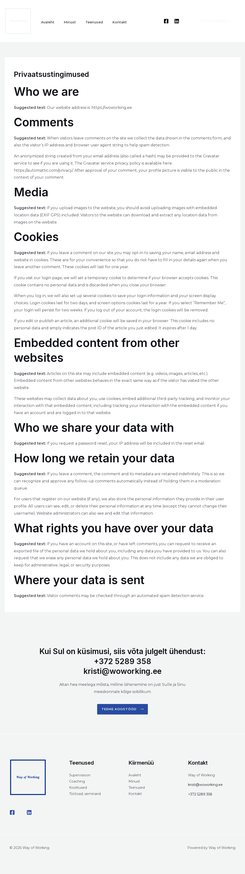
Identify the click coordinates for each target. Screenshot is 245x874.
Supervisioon (79, 776)
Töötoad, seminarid (85, 794)
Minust (134, 782)
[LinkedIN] (29, 813)
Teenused (136, 788)
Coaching (77, 782)
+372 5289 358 (200, 795)
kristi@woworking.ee (205, 785)
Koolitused (78, 788)
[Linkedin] (176, 21)
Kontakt (135, 794)
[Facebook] (166, 21)
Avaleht (134, 776)
